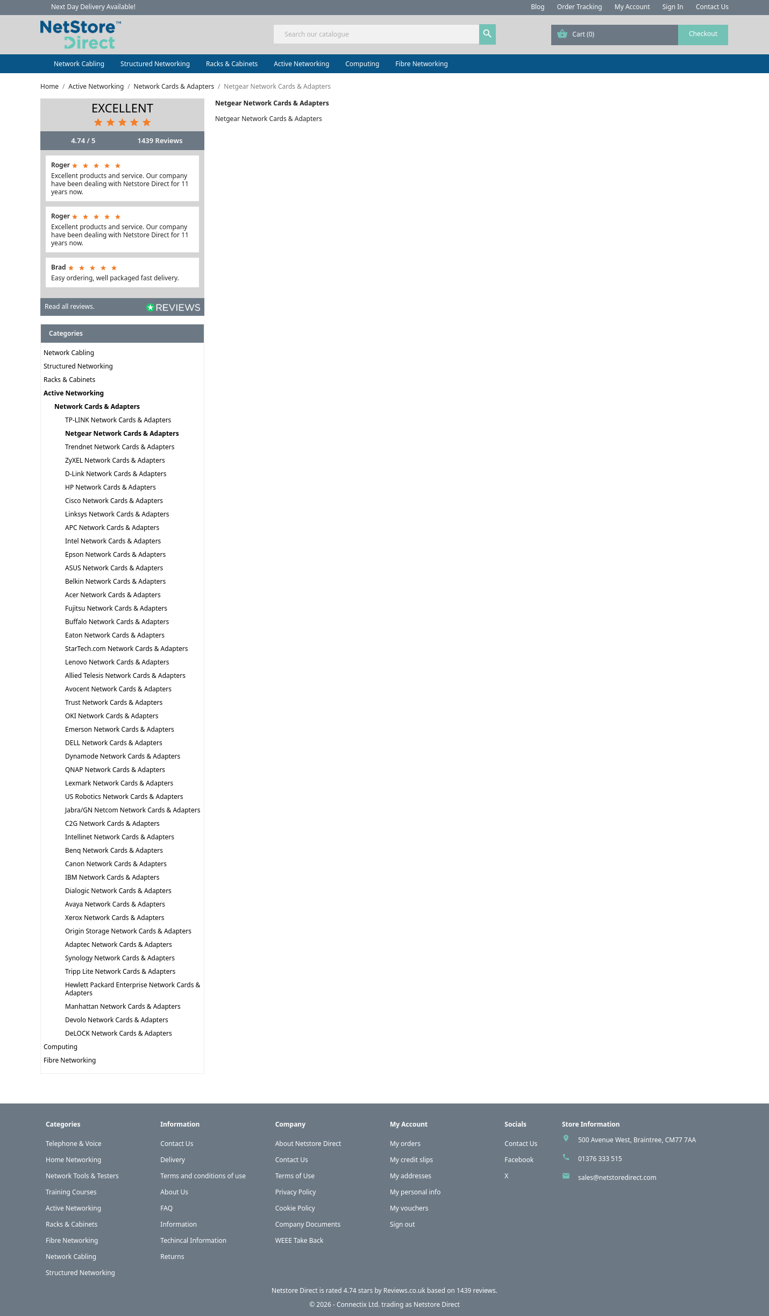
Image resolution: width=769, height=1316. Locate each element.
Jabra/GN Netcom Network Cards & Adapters (132, 810)
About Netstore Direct (308, 1143)
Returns (172, 1256)
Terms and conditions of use (203, 1175)
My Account (632, 7)
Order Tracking (579, 7)
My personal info (415, 1192)
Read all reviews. (70, 306)
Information (178, 1224)
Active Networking (301, 63)
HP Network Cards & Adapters (110, 487)
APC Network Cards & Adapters (112, 527)
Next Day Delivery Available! (93, 7)
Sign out (402, 1224)
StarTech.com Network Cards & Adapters (126, 648)
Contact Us (712, 7)
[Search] (384, 34)
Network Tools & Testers (82, 1175)
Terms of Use (295, 1175)
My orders (405, 1143)
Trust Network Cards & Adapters (113, 702)
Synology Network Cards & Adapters (120, 958)
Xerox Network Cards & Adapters (115, 917)
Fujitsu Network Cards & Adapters (116, 608)
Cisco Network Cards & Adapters (114, 500)
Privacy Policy (295, 1192)
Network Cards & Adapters (97, 406)
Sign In (673, 7)
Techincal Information (193, 1240)
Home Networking (73, 1159)
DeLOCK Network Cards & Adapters (118, 1033)
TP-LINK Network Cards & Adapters (118, 419)
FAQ (166, 1208)
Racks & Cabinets (232, 63)
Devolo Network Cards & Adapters (116, 1019)
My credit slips (411, 1159)
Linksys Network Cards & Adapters (117, 514)
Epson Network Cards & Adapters (115, 554)
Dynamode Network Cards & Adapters (122, 756)
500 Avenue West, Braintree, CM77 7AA (637, 1139)
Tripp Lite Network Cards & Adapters (120, 971)
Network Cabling (79, 63)
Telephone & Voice (74, 1143)
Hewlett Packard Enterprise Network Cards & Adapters (132, 988)
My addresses (410, 1175)
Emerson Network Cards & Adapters (119, 729)
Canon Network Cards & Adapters (116, 863)
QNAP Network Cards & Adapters (115, 769)
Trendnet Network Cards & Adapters (120, 446)
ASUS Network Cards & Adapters (114, 567)
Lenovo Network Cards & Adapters (117, 662)
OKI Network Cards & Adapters (112, 715)
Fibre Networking (421, 63)
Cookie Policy (295, 1208)
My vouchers (409, 1208)
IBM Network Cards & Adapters (112, 877)
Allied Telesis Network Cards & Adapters (125, 675)
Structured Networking (155, 63)
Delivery (172, 1159)
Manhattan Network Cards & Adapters (123, 1006)
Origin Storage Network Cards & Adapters (128, 931)
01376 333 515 (600, 1158)
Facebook (518, 1159)
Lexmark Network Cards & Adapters (119, 783)
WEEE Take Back (299, 1240)
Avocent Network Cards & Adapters (118, 689)
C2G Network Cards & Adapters (112, 823)
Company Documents (308, 1224)
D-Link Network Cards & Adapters (116, 473)
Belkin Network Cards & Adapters (115, 581)
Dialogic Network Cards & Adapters (118, 890)
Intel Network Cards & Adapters (113, 541)
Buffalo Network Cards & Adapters (117, 621)
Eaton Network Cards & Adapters (115, 635)
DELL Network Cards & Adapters (113, 742)
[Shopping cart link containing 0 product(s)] (640, 35)
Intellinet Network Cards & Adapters (119, 836)
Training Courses (71, 1192)
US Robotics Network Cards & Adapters (124, 796)
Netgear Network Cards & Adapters (122, 433)
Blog (538, 7)
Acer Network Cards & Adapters (113, 594)
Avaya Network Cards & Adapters (115, 904)
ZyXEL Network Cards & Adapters (115, 460)
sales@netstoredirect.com (617, 1177)
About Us (174, 1192)
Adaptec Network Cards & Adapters (118, 944)
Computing (362, 63)
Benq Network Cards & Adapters (114, 850)
